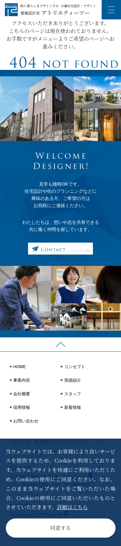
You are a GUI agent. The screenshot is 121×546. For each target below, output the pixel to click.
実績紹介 (72, 380)
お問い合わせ (25, 421)
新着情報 (72, 407)
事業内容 (21, 380)
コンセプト (74, 367)
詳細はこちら (72, 507)
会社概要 (21, 394)
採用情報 (21, 407)
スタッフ (72, 394)
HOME (19, 367)
